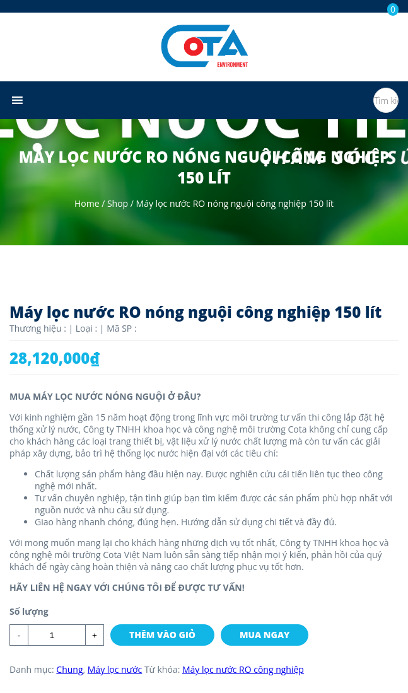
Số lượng (29, 611)
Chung (69, 669)
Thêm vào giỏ (162, 635)
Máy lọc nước (115, 669)
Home (87, 203)
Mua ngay (264, 635)
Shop (117, 203)
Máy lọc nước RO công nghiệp (243, 669)
